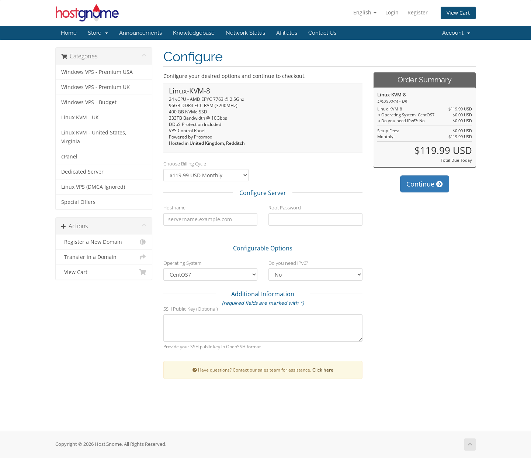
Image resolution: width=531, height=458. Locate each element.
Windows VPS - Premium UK (95, 87)
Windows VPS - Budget (89, 102)
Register (417, 12)
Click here (322, 370)
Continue (424, 184)
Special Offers (78, 202)
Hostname (174, 207)
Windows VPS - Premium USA (97, 72)
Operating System (182, 263)
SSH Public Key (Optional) (190, 308)
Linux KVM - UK (80, 117)
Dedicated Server (82, 171)
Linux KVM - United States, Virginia (93, 137)
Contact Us (322, 33)
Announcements (140, 33)
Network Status (245, 33)
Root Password (284, 207)
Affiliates (286, 33)
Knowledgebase (194, 33)
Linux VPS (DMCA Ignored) (93, 187)
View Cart (458, 12)
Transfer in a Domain (103, 257)
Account (456, 33)
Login (392, 12)
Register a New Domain (103, 241)
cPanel (69, 156)
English (364, 12)
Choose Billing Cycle (184, 163)
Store (98, 33)
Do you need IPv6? (288, 263)
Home (69, 33)
